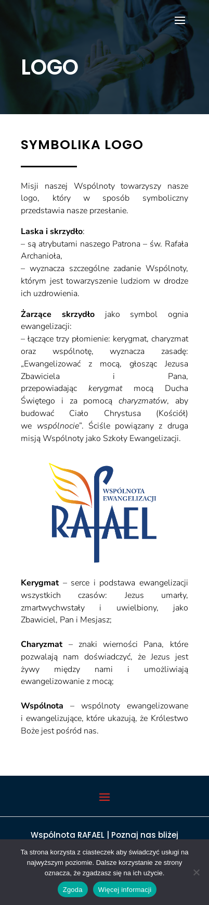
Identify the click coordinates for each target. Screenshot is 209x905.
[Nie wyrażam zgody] (196, 872)
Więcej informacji (125, 890)
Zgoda (73, 890)
